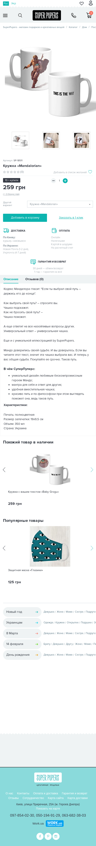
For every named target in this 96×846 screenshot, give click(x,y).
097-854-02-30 (22, 815)
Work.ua (38, 823)
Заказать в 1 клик (71, 217)
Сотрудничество (33, 798)
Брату (47, 644)
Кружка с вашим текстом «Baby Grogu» (33, 492)
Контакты (23, 793)
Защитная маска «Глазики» (25, 570)
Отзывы (13, 798)
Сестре (79, 611)
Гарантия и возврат (74, 793)
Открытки (72, 622)
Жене (60, 611)
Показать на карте (48, 808)
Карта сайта (56, 798)
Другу (69, 644)
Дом (84, 27)
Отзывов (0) (34, 279)
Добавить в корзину (25, 217)
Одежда (48, 622)
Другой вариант (7, 204)
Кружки (59, 622)
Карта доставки (77, 798)
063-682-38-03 (74, 815)
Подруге (91, 611)
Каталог (73, 27)
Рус (6, 3)
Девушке (49, 611)
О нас (9, 793)
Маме (69, 611)
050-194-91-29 (48, 815)
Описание (10, 279)
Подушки (86, 622)
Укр (13, 3)
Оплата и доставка (45, 793)
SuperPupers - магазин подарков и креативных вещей (33, 27)
